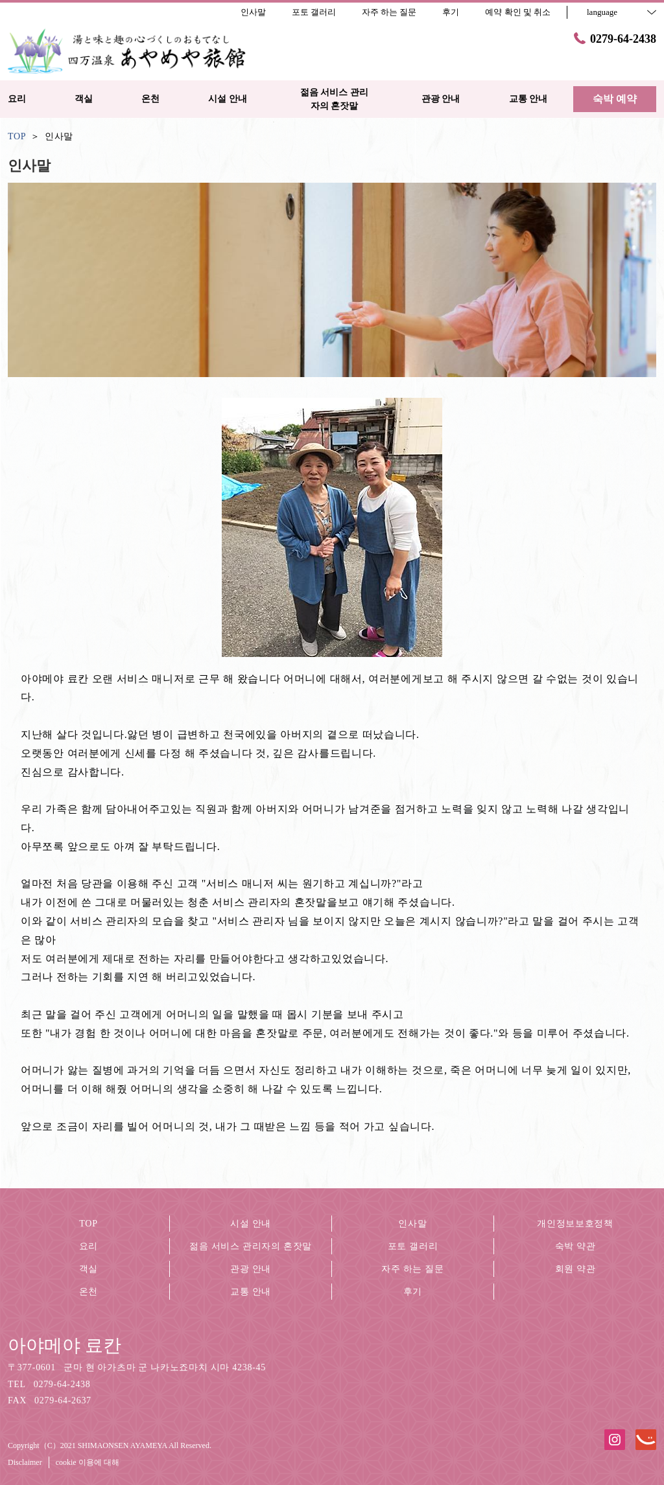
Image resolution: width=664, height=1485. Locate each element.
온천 (88, 1291)
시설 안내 (250, 1223)
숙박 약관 (575, 1246)
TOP (88, 1223)
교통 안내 (250, 1291)
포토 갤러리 (413, 1246)
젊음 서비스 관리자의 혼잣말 (250, 1246)
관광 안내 (250, 1269)
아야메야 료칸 (64, 1345)
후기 (412, 1291)
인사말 (412, 1223)
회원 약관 (575, 1269)
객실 (88, 1269)
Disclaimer (25, 1462)
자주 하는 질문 (412, 1269)
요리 (88, 1246)
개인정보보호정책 (575, 1223)
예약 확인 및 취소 (518, 12)
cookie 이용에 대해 (87, 1462)
